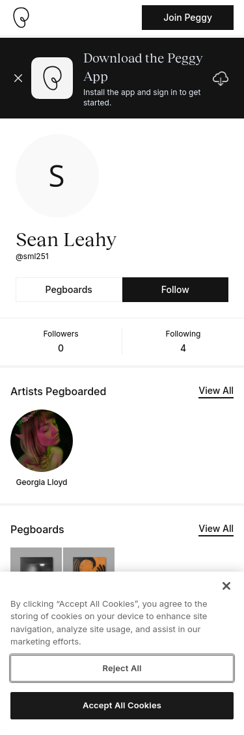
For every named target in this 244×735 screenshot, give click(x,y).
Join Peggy (187, 17)
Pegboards (69, 289)
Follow (175, 289)
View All (216, 390)
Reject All (121, 668)
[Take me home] (20, 17)
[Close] (226, 586)
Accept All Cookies (122, 705)
